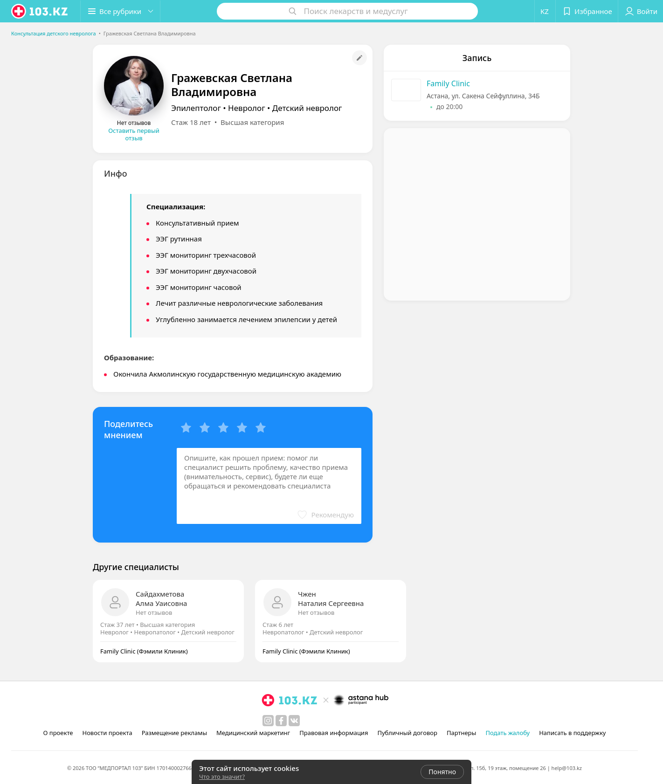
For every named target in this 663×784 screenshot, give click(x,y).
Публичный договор (407, 733)
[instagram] (268, 720)
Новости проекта (107, 733)
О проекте (58, 733)
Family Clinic (448, 83)
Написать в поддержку (572, 733)
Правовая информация (333, 733)
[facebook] (281, 720)
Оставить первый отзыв (133, 134)
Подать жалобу (507, 733)
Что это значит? (222, 776)
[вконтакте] (294, 720)
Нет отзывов (154, 612)
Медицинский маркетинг (253, 733)
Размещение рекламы (174, 733)
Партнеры (462, 733)
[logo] (40, 11)
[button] (120, 11)
